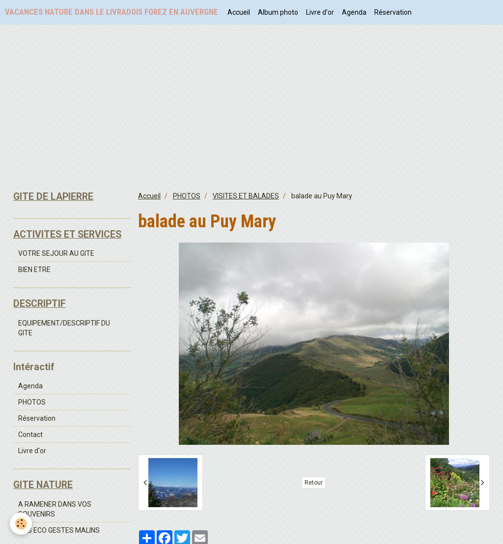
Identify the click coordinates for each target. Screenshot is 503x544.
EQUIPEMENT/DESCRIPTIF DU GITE (64, 328)
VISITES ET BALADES (246, 196)
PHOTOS (186, 196)
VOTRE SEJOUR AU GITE (56, 253)
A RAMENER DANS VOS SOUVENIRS (54, 509)
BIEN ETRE (34, 269)
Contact (30, 434)
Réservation (393, 12)
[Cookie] (21, 524)
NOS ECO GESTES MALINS (59, 530)
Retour (314, 482)
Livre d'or (320, 12)
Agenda (354, 12)
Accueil (238, 12)
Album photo (278, 12)
